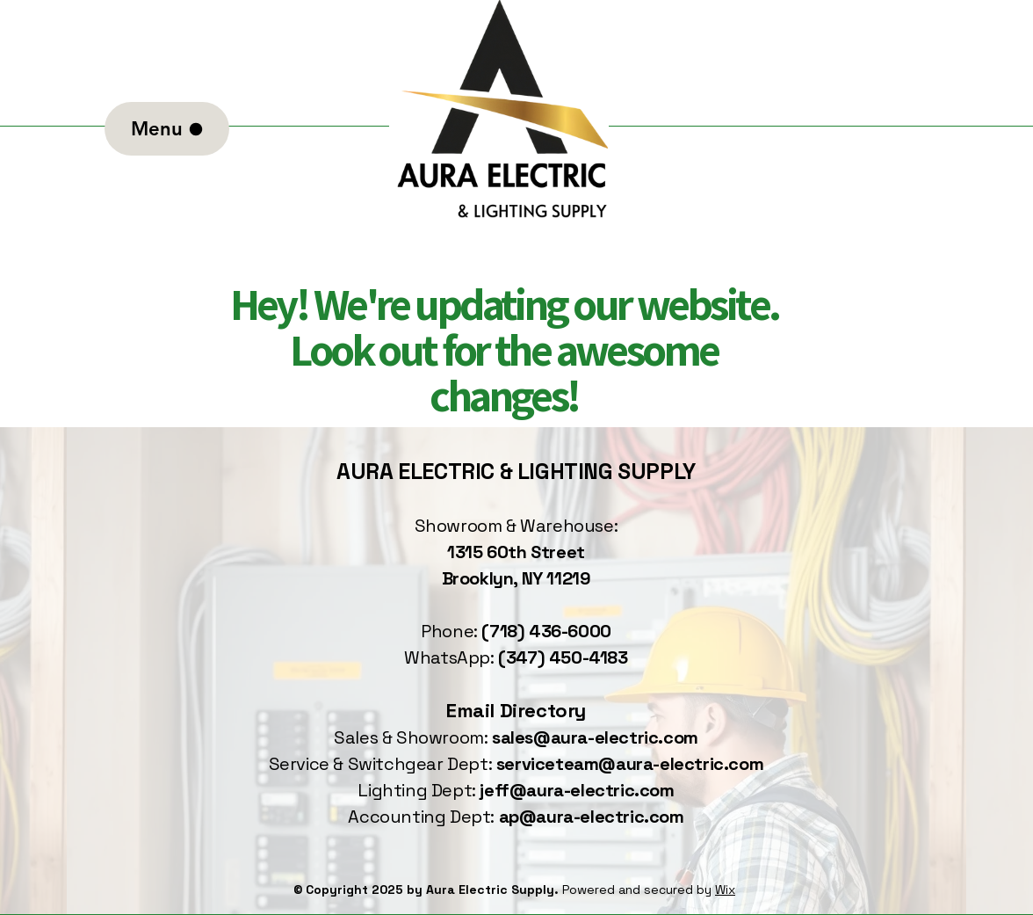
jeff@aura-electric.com (577, 790)
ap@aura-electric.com (591, 816)
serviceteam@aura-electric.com (629, 763)
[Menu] (167, 129)
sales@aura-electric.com (595, 737)
